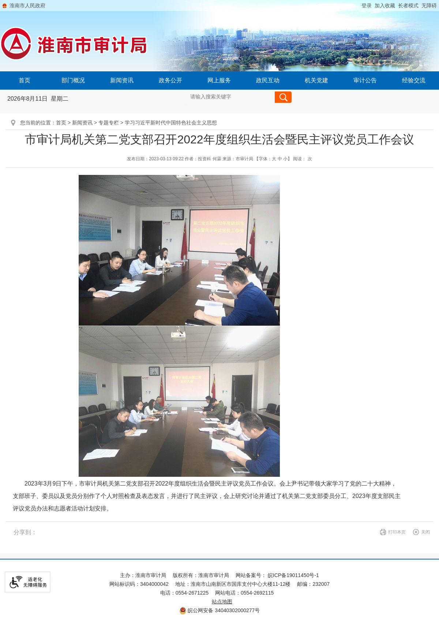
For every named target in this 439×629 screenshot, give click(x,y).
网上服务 (219, 80)
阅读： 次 (302, 158)
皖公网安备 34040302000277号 (219, 610)
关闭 (425, 532)
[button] (407, 5)
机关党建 (316, 80)
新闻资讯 (122, 80)
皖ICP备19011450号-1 (293, 575)
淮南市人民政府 (27, 5)
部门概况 (73, 80)
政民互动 (267, 80)
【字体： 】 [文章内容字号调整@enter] (273, 158)
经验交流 (413, 80)
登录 (366, 5)
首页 (24, 80)
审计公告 (365, 80)
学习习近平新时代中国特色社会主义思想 (171, 123)
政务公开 (170, 80)
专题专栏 (108, 123)
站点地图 (222, 601)
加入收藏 (385, 5)
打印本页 (397, 532)
